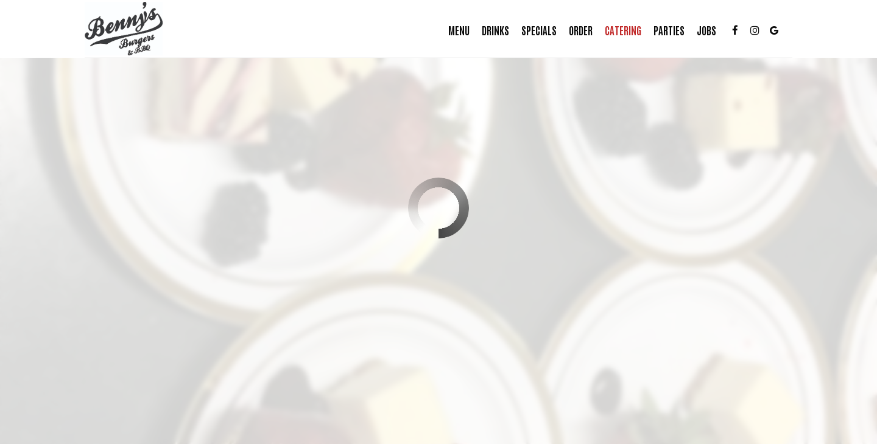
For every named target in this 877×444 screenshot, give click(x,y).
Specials (535, 30)
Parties (665, 30)
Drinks (491, 30)
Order (577, 30)
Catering (619, 30)
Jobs (703, 30)
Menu (455, 30)
